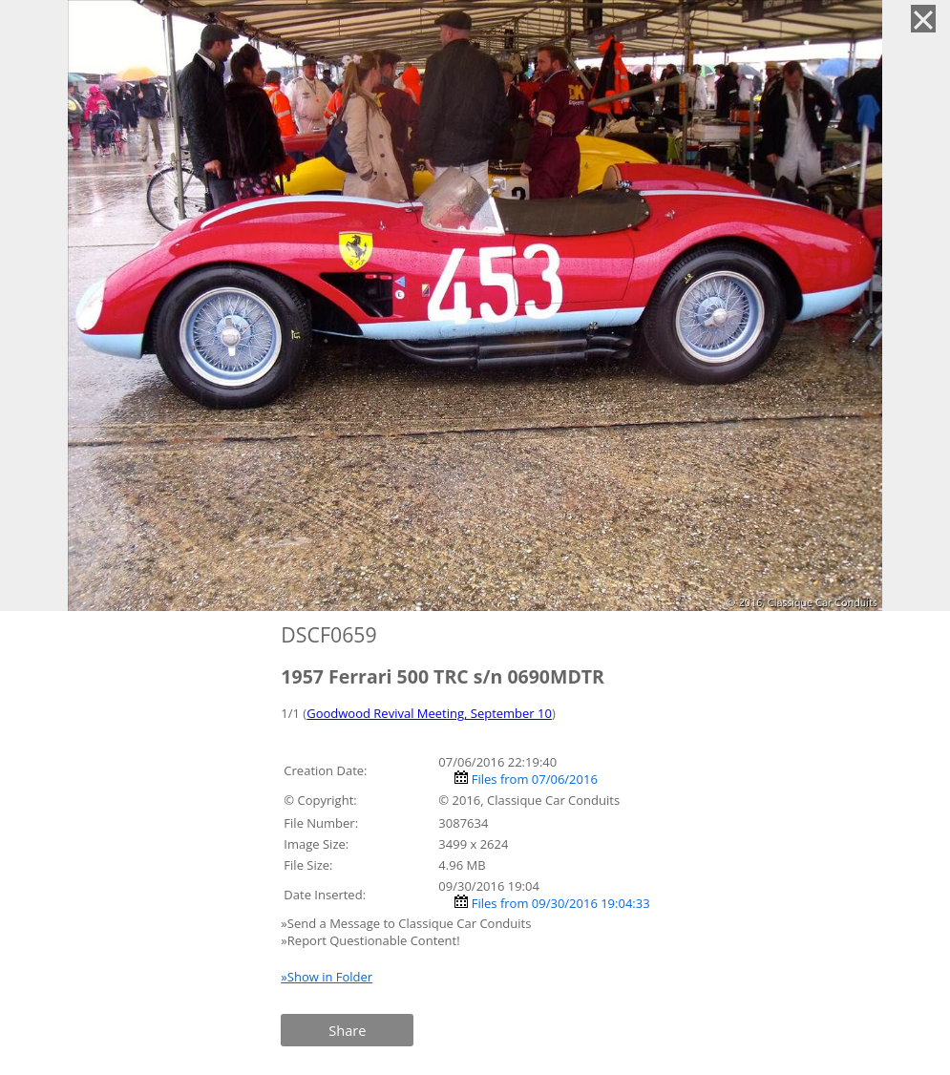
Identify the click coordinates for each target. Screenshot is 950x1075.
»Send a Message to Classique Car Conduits (407, 923)
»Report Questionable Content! (370, 940)
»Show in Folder (326, 976)
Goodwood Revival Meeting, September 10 (429, 713)
